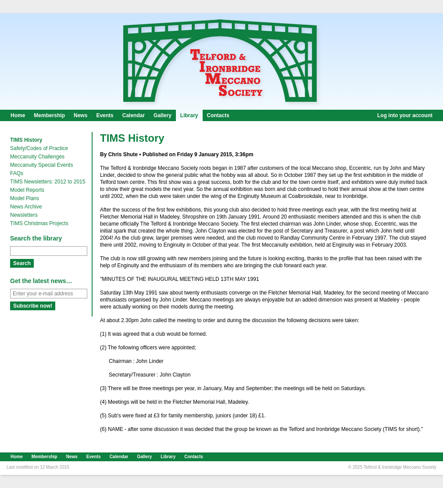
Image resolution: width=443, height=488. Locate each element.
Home (18, 115)
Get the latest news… (41, 280)
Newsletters (24, 215)
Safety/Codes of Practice (39, 148)
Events (104, 115)
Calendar (133, 115)
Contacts (218, 115)
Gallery (162, 115)
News (80, 115)
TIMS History (26, 140)
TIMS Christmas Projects (39, 223)
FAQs (16, 173)
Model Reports (27, 190)
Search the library (36, 238)
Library (189, 115)
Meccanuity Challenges (37, 157)
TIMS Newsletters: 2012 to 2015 (47, 182)
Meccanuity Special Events (41, 165)
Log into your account (404, 115)
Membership (49, 115)
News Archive (26, 207)
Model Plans (24, 198)
